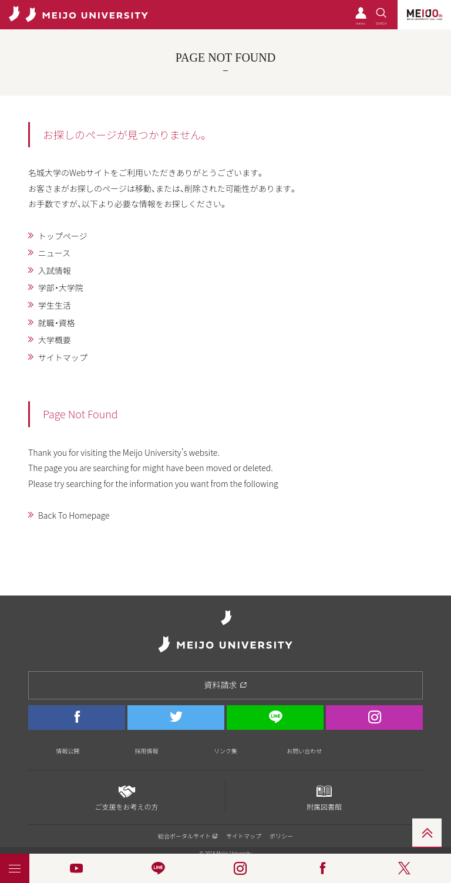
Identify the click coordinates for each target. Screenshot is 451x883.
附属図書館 (324, 796)
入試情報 (54, 270)
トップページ (62, 236)
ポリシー (281, 835)
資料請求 (225, 685)
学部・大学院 (60, 287)
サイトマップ (62, 357)
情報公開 (67, 750)
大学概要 (54, 340)
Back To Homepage (74, 515)
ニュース (54, 253)
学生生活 (54, 305)
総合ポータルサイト (188, 835)
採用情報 (147, 750)
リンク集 (225, 750)
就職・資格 (56, 323)
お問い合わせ (304, 750)
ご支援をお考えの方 (126, 796)
